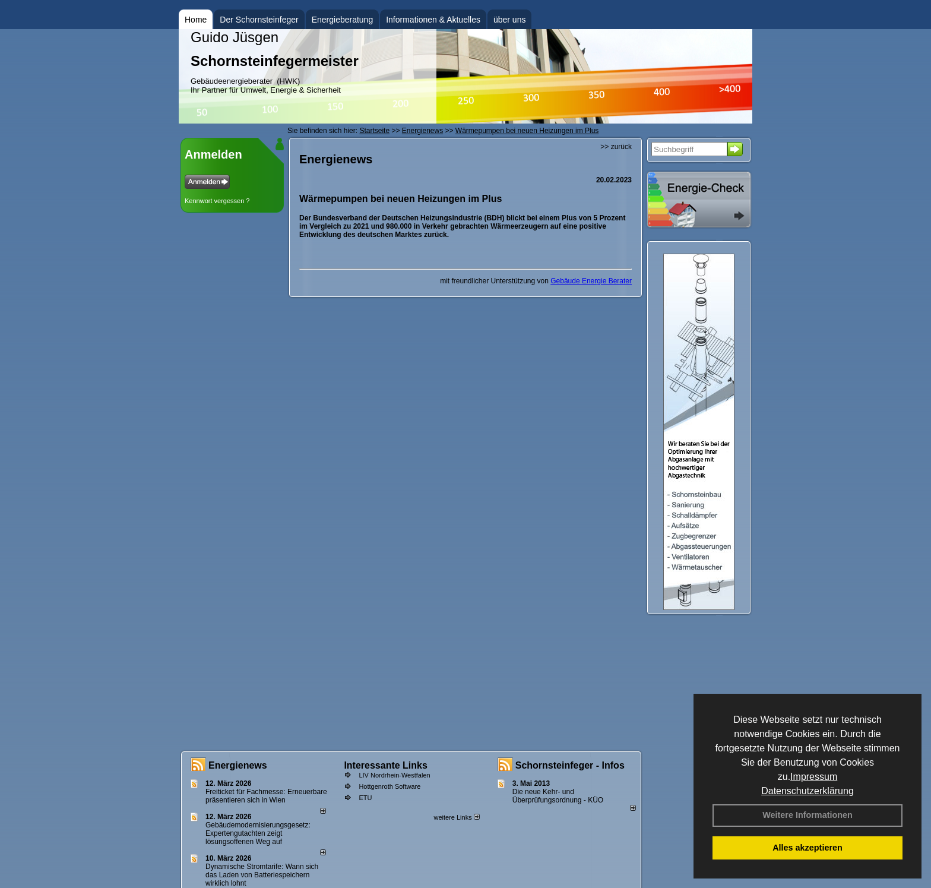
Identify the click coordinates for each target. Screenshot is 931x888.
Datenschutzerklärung (807, 791)
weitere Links (456, 817)
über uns (509, 19)
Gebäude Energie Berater (591, 281)
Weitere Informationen (807, 815)
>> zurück (616, 147)
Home (196, 19)
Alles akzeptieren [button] (807, 847)
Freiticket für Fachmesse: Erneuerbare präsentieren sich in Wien (266, 796)
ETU (365, 797)
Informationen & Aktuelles (433, 19)
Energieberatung (342, 19)
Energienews (237, 765)
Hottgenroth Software (389, 786)
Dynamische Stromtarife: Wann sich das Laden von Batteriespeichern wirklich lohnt (261, 874)
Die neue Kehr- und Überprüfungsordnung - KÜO (557, 796)
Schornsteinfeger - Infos (570, 765)
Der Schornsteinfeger (259, 19)
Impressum (813, 777)
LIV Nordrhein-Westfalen (394, 775)
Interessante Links (386, 765)
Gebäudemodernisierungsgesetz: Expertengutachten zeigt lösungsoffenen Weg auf (258, 833)
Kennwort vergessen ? (217, 200)
